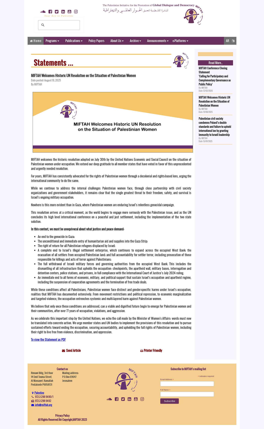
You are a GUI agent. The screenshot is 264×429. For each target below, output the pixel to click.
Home (36, 41)
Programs (52, 41)
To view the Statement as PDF (48, 339)
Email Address (167, 379)
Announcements (158, 41)
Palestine (37, 393)
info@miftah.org (41, 405)
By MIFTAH (36, 84)
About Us (117, 41)
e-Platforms (180, 41)
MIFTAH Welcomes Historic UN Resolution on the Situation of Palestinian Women (83, 75)
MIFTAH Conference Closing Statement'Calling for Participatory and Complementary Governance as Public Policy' (215, 76)
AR (230, 41)
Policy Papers (96, 41)
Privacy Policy (62, 416)
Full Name (165, 390)
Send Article (73, 350)
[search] (58, 25)
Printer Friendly (153, 350)
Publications (73, 41)
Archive (135, 41)
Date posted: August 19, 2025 (46, 80)
